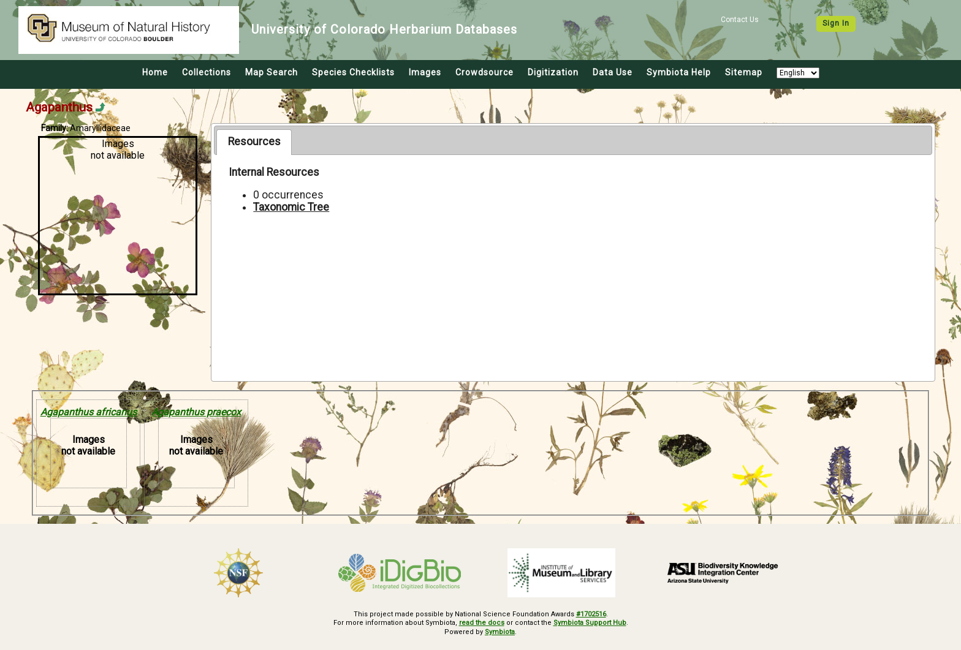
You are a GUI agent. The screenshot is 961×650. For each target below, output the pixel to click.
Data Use (612, 72)
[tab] (254, 142)
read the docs (481, 623)
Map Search (271, 72)
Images (425, 72)
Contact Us (740, 19)
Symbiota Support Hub (589, 623)
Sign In (835, 23)
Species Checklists (353, 72)
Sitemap (743, 72)
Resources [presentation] (254, 141)
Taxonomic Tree (291, 207)
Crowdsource (484, 72)
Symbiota (500, 632)
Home (155, 72)
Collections (206, 72)
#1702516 (591, 614)
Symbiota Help (679, 72)
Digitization (553, 72)
